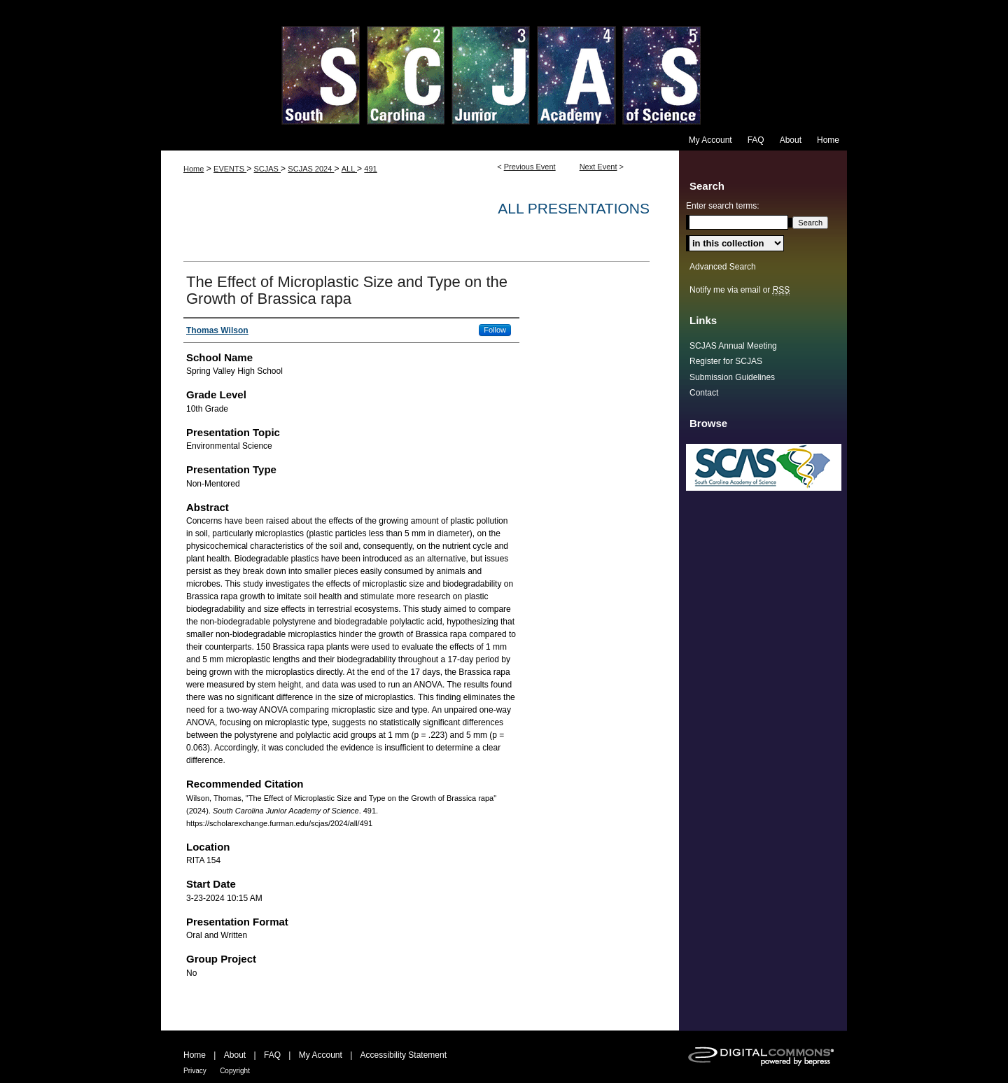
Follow (495, 330)
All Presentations (574, 208)
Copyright (235, 1071)
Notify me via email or (740, 290)
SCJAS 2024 (311, 169)
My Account (320, 1055)
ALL (349, 169)
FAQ (272, 1055)
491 (370, 169)
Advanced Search (723, 267)
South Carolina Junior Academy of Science (504, 65)
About (235, 1055)
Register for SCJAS (726, 361)
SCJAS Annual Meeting (733, 346)
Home (193, 169)
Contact (704, 393)
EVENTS (230, 169)
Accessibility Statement (403, 1055)
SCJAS (267, 169)
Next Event (598, 166)
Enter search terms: (723, 206)
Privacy (194, 1071)
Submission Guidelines (732, 377)
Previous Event (530, 166)
